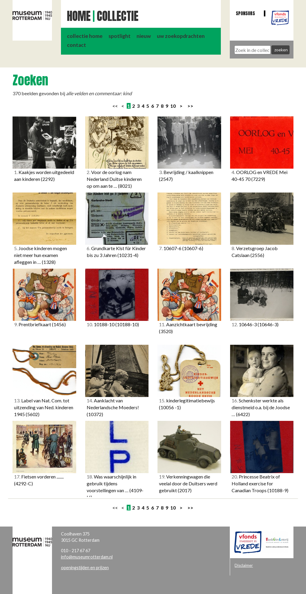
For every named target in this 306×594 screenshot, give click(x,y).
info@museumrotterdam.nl (87, 556)
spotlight (119, 36)
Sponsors (245, 13)
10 (173, 106)
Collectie (117, 16)
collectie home (84, 36)
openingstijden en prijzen (85, 567)
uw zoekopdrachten (181, 36)
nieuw (144, 36)
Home (79, 16)
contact (76, 45)
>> (190, 106)
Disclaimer (244, 565)
